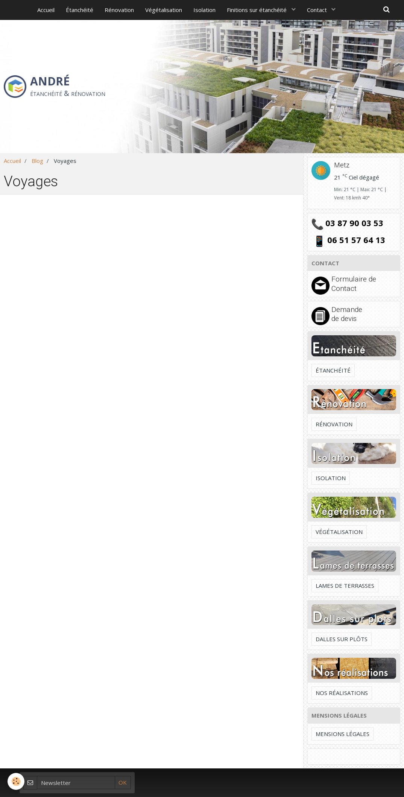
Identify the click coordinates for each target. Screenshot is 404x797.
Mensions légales (342, 734)
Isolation (204, 10)
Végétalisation (163, 10)
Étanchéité (79, 10)
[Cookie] (16, 781)
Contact (317, 10)
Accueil (46, 10)
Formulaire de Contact (353, 283)
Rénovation (119, 10)
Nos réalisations (342, 693)
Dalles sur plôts (342, 639)
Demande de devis (346, 314)
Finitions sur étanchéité (257, 10)
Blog (37, 160)
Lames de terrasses (345, 585)
